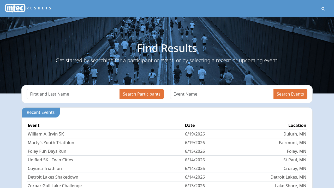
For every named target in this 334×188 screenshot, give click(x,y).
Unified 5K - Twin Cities (50, 160)
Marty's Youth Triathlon (51, 142)
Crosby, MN (295, 168)
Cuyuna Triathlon (45, 168)
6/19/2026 (195, 134)
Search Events (290, 94)
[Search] (73, 94)
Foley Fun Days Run (47, 151)
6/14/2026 (195, 160)
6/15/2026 (195, 151)
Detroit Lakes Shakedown (53, 177)
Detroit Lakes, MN (288, 177)
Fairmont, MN (292, 142)
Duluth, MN (294, 134)
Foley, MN (296, 151)
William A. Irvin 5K (46, 134)
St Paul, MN (294, 160)
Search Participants (141, 94)
